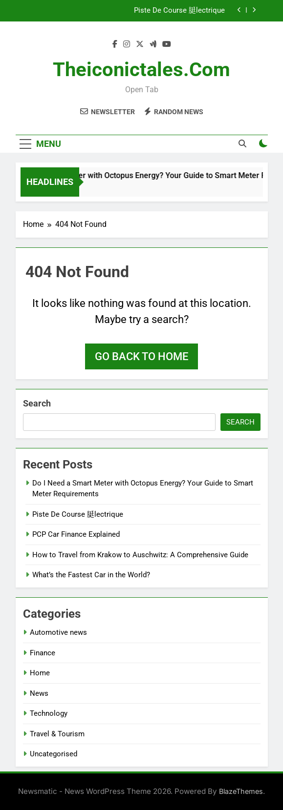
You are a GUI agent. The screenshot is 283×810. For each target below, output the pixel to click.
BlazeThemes (241, 791)
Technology (48, 713)
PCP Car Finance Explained (76, 534)
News (39, 693)
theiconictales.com (141, 69)
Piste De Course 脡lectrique (179, 11)
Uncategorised (53, 753)
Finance (42, 652)
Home (40, 672)
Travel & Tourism (57, 733)
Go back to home (141, 356)
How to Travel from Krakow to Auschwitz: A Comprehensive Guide (140, 554)
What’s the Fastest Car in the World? (91, 574)
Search (37, 403)
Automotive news (58, 632)
